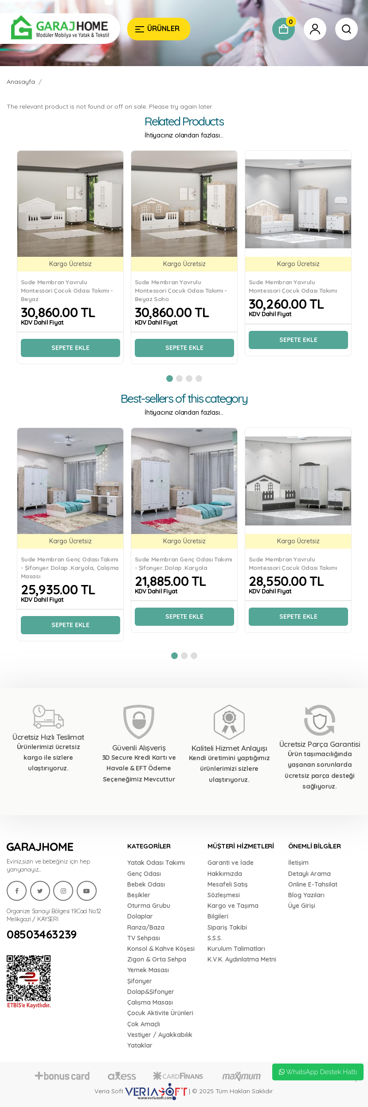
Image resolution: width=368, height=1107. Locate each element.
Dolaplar (140, 916)
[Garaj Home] (60, 28)
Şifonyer (139, 981)
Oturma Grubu (148, 906)
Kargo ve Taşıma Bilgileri (232, 911)
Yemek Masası (148, 970)
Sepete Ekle (70, 348)
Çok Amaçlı (143, 1024)
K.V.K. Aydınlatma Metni (241, 959)
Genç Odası (144, 874)
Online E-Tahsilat (312, 884)
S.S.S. (214, 938)
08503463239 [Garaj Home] (42, 934)
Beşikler (138, 895)
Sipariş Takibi (227, 927)
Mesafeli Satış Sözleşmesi (227, 889)
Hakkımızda (224, 874)
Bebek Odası (146, 884)
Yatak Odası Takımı (156, 863)
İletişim (298, 863)
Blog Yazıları (306, 895)
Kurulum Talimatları (236, 949)
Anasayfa (21, 82)
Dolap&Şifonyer (150, 992)
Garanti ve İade (230, 863)
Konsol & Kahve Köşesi (161, 949)
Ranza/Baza (145, 927)
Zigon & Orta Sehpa (156, 959)
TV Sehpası (143, 938)
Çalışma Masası (150, 1002)
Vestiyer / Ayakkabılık (159, 1035)
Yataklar (140, 1045)
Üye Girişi (301, 906)
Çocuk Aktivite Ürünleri (160, 1013)
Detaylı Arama (309, 874)
